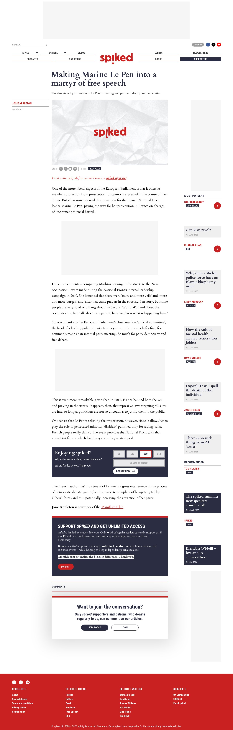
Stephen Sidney (194, 201)
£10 (132, 453)
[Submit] (45, 44)
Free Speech (94, 169)
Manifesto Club (112, 507)
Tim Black (125, 716)
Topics (25, 52)
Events (159, 52)
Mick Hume (125, 711)
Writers (53, 52)
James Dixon (192, 410)
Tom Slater (191, 468)
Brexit (69, 703)
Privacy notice (19, 707)
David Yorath (192, 358)
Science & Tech (194, 414)
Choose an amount (139, 463)
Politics (191, 305)
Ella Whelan (125, 707)
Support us (200, 59)
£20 (146, 453)
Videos (81, 52)
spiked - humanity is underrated (116, 58)
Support (66, 566)
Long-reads (74, 59)
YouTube (219, 45)
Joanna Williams (128, 703)
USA (68, 716)
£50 (159, 453)
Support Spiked (19, 699)
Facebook (208, 45)
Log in (197, 44)
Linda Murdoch (193, 301)
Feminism (70, 707)
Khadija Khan (193, 245)
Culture (69, 699)
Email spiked (179, 703)
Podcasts (32, 59)
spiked (188, 520)
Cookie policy (18, 711)
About (15, 694)
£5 (119, 453)
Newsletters (200, 52)
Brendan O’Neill (127, 694)
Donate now (123, 471)
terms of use (108, 726)
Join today (95, 627)
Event (189, 472)
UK (188, 249)
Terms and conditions (22, 703)
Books (158, 59)
